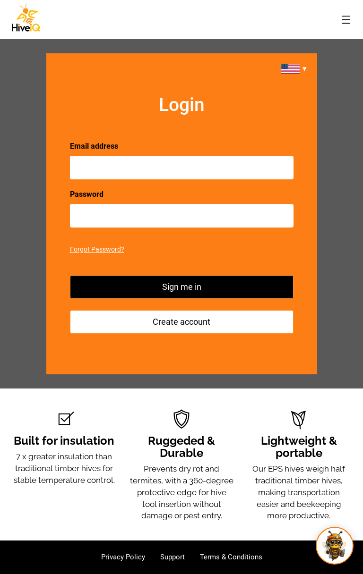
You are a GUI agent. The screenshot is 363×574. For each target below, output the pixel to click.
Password (87, 194)
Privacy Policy (123, 557)
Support (172, 557)
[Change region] (294, 68)
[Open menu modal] (346, 19)
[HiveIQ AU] (26, 18)
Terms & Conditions (231, 557)
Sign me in (181, 287)
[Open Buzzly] (335, 546)
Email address (94, 146)
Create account (181, 322)
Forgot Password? (97, 249)
